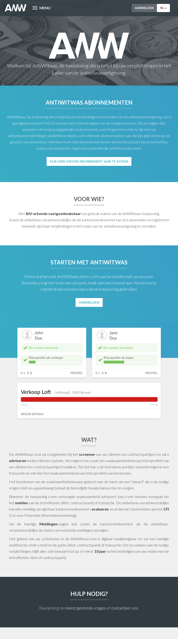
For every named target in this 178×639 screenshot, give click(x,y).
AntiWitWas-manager (16, 8)
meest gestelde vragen (85, 607)
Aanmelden (144, 8)
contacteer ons (124, 607)
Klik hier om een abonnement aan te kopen (89, 161)
